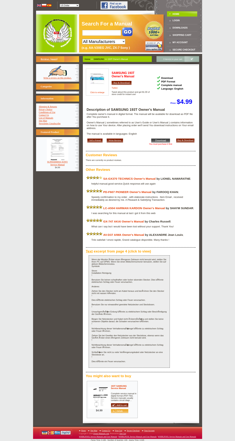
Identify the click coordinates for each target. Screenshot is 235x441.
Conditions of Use (47, 112)
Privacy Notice (45, 109)
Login (176, 20)
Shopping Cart (182, 35)
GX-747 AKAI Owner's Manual (123, 221)
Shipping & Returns (48, 106)
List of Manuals (46, 118)
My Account (180, 42)
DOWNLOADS (180, 27)
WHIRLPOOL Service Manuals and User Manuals (98, 437)
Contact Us (44, 115)
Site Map (43, 120)
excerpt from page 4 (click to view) (118, 251)
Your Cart (118, 431)
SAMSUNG (99, 59)
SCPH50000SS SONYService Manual (57, 162)
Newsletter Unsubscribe (50, 123)
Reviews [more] (49, 59)
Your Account (149, 431)
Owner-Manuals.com (101, 434)
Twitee (115, 88)
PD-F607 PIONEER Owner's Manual (127, 192)
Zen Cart (122, 434)
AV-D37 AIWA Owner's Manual (123, 234)
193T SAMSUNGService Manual (119, 387)
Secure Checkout (184, 49)
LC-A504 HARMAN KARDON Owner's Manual (134, 208)
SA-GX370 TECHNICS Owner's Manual (129, 178)
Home (176, 14)
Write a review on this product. (57, 77)
